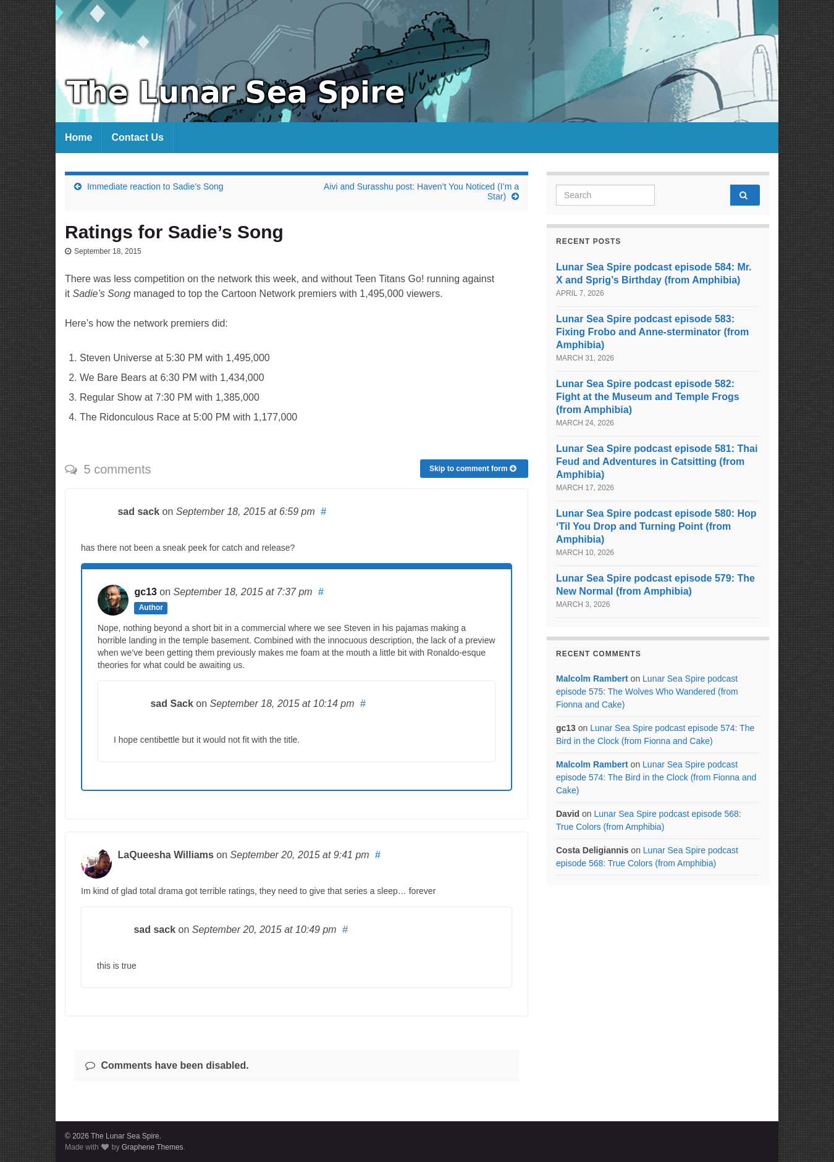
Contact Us (137, 137)
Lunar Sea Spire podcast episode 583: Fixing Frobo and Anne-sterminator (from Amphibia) (652, 332)
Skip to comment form (472, 468)
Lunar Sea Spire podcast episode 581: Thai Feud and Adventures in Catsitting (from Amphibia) (656, 461)
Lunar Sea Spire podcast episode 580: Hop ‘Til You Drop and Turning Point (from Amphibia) (656, 526)
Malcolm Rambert (592, 678)
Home (78, 137)
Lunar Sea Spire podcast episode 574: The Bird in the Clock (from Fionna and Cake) (656, 777)
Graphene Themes (152, 1147)
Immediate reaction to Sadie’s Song (155, 186)
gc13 (145, 592)
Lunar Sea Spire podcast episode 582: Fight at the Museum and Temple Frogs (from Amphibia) (647, 396)
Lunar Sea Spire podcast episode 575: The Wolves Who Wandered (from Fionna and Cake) (647, 691)
